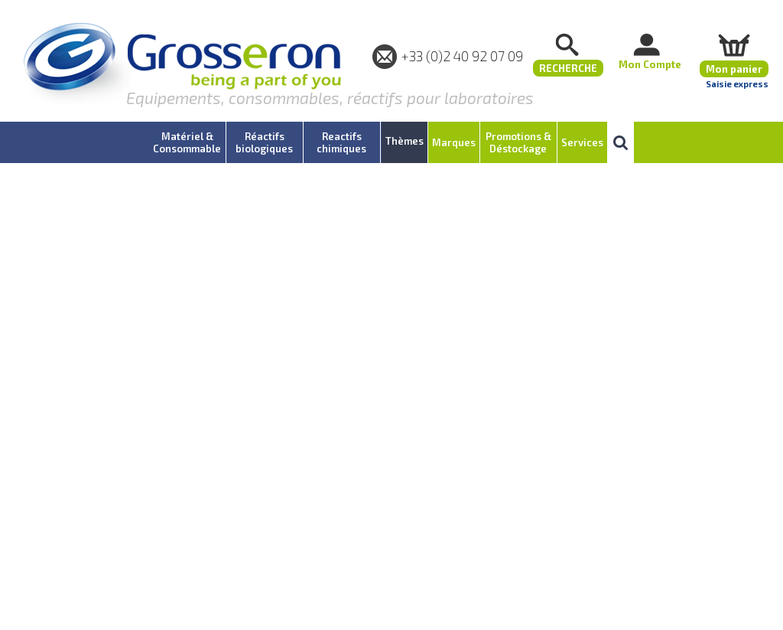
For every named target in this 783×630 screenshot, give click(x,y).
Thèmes (404, 141)
